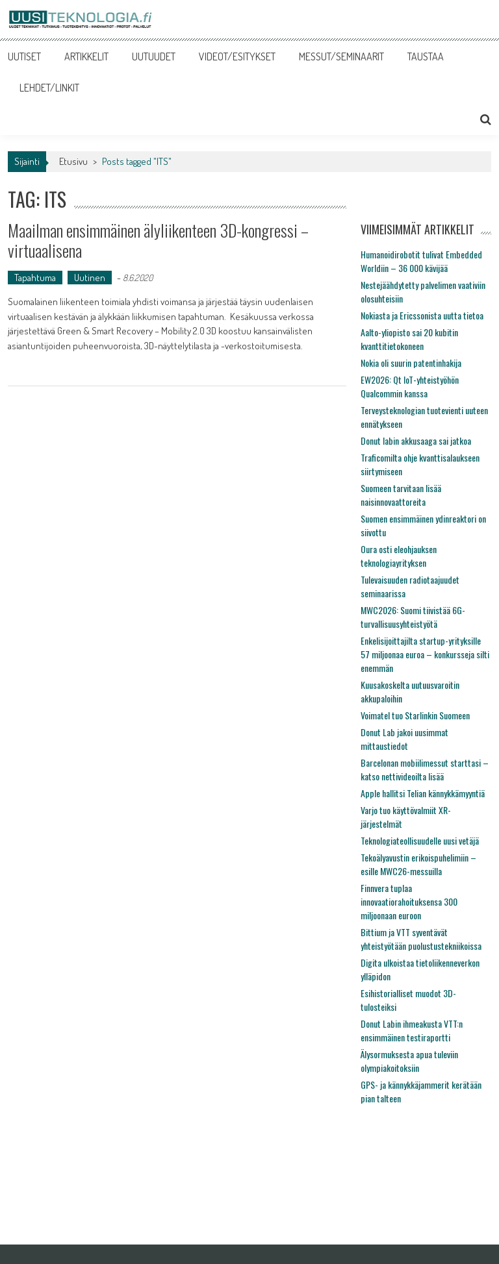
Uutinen (89, 277)
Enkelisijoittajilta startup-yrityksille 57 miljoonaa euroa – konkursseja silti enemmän (425, 654)
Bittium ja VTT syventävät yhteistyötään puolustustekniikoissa (421, 938)
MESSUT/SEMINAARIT (341, 56)
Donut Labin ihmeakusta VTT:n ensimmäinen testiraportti (412, 1030)
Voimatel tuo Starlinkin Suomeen (415, 715)
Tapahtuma (35, 277)
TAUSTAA (425, 56)
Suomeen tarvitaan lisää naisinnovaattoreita (401, 494)
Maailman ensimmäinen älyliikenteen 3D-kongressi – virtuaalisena (158, 240)
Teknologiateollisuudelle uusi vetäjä (420, 840)
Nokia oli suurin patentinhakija (411, 362)
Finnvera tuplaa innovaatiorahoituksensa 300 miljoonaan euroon (409, 901)
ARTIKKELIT (86, 56)
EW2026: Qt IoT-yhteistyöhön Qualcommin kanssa (410, 386)
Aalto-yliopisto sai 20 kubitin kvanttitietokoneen (409, 339)
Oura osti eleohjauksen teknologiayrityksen (399, 555)
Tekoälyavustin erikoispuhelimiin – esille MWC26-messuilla (418, 864)
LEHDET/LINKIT (49, 87)
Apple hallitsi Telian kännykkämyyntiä (423, 793)
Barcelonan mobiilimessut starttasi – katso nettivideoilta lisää (425, 769)
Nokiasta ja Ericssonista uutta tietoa (422, 315)
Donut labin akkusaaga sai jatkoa (416, 440)
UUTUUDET (153, 56)
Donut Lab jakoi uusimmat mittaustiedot (404, 738)
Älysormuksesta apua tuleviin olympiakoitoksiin (409, 1060)
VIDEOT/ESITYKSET (237, 56)
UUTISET (24, 56)
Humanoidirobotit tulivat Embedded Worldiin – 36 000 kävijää (421, 261)
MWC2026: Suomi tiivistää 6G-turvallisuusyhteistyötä (413, 616)
